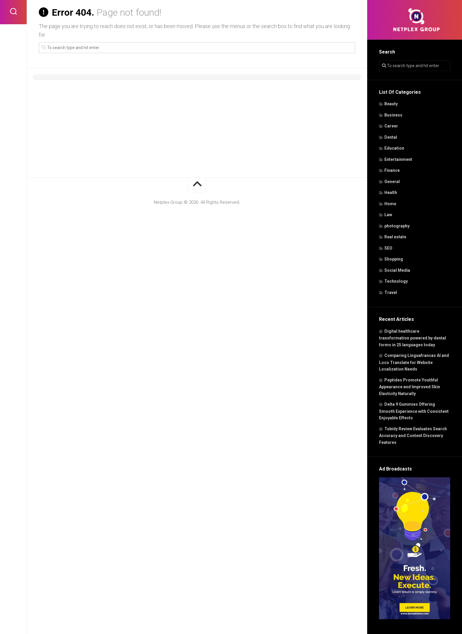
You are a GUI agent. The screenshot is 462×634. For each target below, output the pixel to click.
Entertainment (398, 159)
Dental (390, 137)
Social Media (397, 270)
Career (391, 126)
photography (397, 226)
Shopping (393, 259)
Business (393, 115)
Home (390, 203)
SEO (388, 248)
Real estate (395, 236)
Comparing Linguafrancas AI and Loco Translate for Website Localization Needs (414, 362)
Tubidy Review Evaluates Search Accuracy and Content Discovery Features (413, 435)
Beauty (391, 103)
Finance (392, 170)
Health (390, 192)
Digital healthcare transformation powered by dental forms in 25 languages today (412, 338)
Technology (396, 281)
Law (388, 214)
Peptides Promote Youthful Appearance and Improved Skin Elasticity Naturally (409, 387)
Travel (390, 292)
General (392, 181)
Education (394, 148)
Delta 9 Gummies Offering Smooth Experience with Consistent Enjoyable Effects (414, 411)
